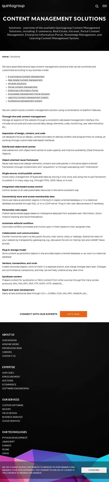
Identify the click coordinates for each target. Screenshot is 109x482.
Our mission (9, 340)
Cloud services (11, 421)
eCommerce (9, 384)
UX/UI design (9, 413)
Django (6, 445)
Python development (15, 437)
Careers (7, 352)
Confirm (94, 470)
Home (5, 57)
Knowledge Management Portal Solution (29, 94)
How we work (10, 344)
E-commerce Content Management (26, 77)
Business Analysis (12, 417)
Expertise (8, 367)
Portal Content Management (22, 87)
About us (8, 334)
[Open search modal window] (97, 6)
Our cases (8, 373)
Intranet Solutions (17, 84)
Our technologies (14, 432)
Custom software (12, 405)
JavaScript (8, 441)
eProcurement (11, 376)
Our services (10, 399)
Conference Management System (25, 101)
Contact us (9, 356)
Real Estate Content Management (25, 80)
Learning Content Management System (28, 98)
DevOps (6, 409)
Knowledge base (12, 348)
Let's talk (73, 314)
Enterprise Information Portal (23, 91)
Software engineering (15, 388)
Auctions (7, 380)
